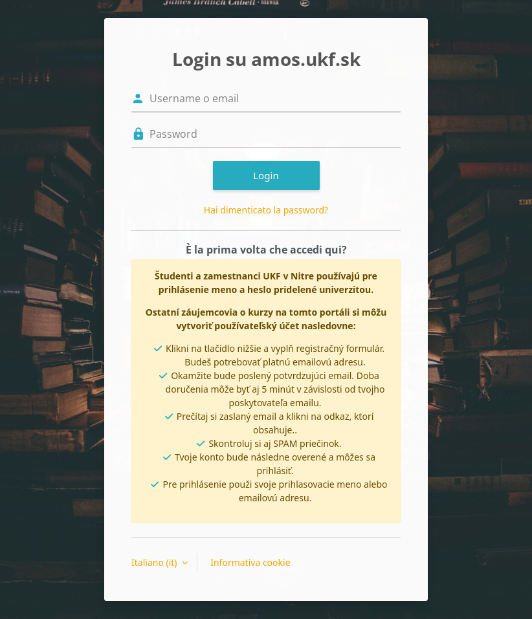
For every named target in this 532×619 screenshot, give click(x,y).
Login (266, 175)
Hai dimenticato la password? (266, 210)
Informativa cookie (250, 562)
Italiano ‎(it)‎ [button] (155, 562)
